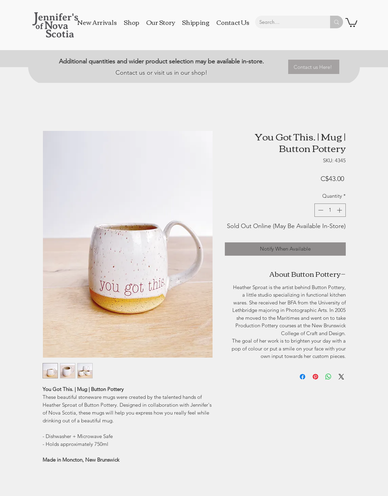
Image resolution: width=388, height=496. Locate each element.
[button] (351, 22)
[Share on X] (341, 377)
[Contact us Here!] (313, 67)
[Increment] (340, 210)
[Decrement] (320, 210)
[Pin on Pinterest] (315, 377)
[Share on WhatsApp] (328, 377)
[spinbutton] (330, 210)
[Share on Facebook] (302, 377)
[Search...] (287, 22)
